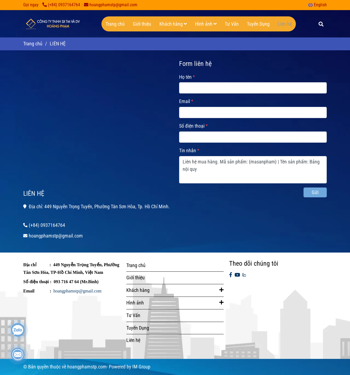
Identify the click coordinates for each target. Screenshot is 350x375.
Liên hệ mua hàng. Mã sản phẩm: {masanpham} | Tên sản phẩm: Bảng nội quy (253, 169)
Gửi (315, 192)
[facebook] (230, 275)
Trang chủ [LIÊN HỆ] (32, 43)
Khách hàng (173, 24)
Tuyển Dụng (258, 24)
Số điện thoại (192, 126)
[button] (318, 5)
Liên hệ (285, 24)
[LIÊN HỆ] (52, 23)
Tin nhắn (187, 150)
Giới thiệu (142, 24)
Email (184, 101)
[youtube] (237, 275)
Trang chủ (115, 24)
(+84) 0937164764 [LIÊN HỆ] (61, 4)
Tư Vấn (232, 24)
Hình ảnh (206, 24)
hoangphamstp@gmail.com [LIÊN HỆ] (110, 4)
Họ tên (185, 77)
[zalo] (244, 275)
